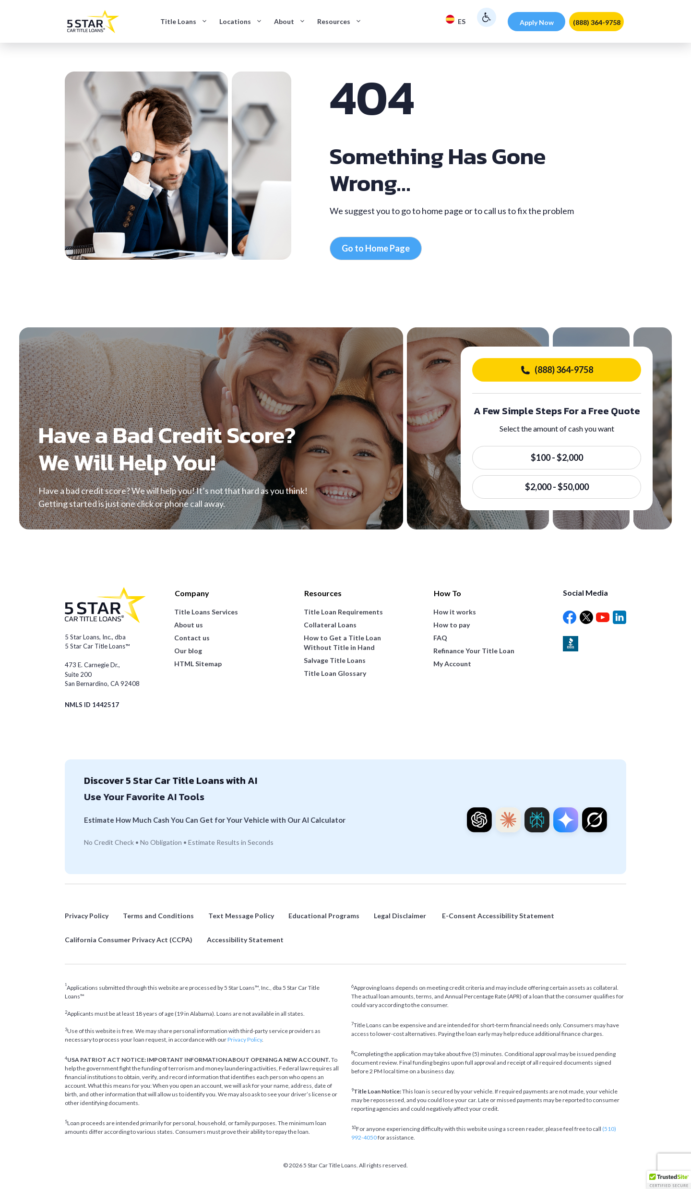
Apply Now (537, 22)
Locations (243, 21)
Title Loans (187, 21)
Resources (342, 21)
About (292, 21)
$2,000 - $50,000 (557, 486)
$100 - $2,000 (557, 457)
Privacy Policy (244, 1039)
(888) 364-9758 (596, 22)
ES (455, 19)
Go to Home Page (376, 248)
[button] (669, 1180)
